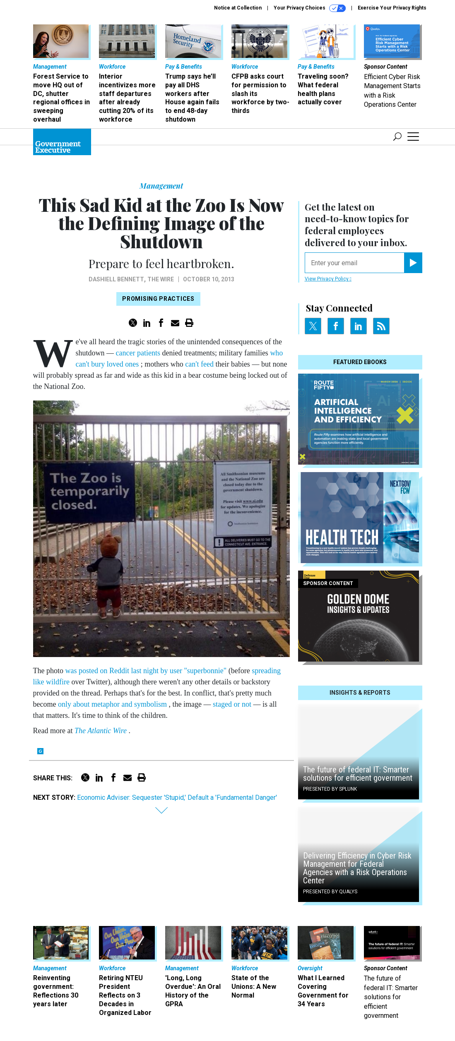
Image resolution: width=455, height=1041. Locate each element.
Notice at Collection (238, 8)
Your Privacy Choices (310, 8)
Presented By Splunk (330, 789)
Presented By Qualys (330, 892)
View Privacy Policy (328, 279)
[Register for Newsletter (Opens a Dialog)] (413, 263)
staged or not (233, 704)
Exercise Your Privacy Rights (392, 8)
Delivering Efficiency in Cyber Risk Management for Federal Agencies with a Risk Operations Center (357, 868)
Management (161, 186)
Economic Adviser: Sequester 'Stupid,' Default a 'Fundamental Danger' (177, 797)
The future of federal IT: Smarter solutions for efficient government (357, 774)
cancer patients (139, 353)
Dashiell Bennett (116, 279)
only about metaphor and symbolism (113, 704)
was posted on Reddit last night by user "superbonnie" (147, 671)
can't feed (200, 364)
